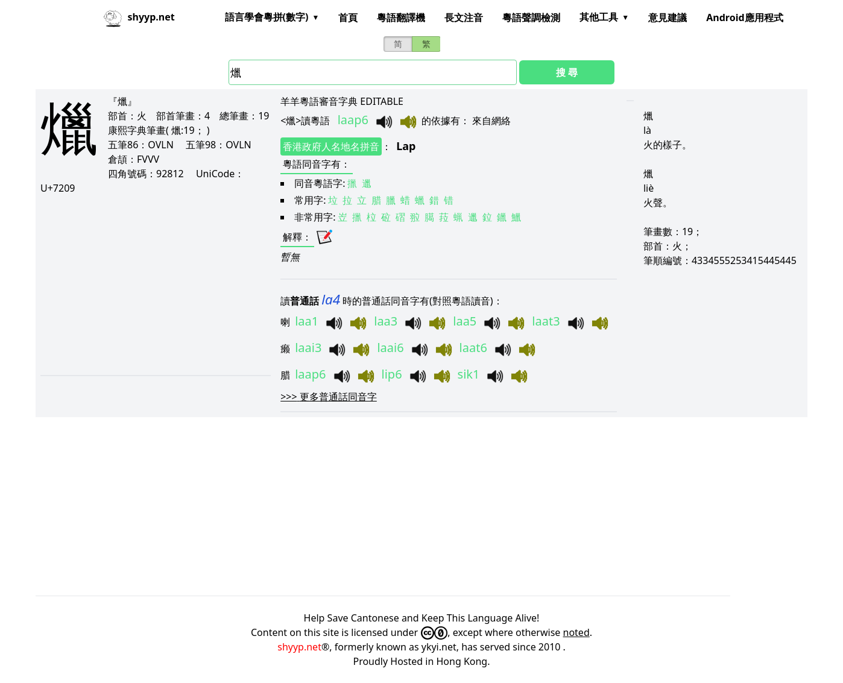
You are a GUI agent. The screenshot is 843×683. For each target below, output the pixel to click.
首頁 (348, 17)
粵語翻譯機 (401, 17)
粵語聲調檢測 (531, 17)
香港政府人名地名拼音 (331, 146)
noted (576, 632)
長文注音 (463, 17)
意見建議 (667, 17)
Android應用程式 (744, 17)
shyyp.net (299, 646)
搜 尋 (567, 72)
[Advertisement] (152, 284)
